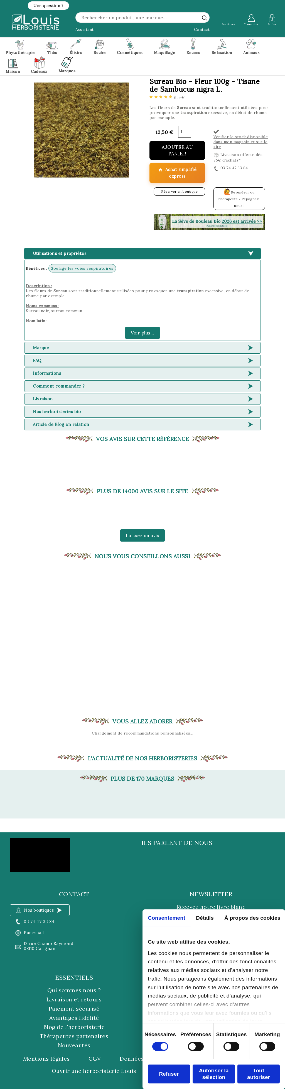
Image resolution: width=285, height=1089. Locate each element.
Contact (202, 29)
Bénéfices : (36, 268)
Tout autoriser (258, 1074)
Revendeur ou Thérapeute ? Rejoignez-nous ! (239, 198)
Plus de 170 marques (143, 778)
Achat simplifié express (177, 173)
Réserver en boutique (179, 191)
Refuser (169, 1074)
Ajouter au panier (177, 150)
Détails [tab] (205, 918)
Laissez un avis (142, 535)
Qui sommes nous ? (74, 990)
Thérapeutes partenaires (74, 1036)
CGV (95, 1058)
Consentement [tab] (166, 918)
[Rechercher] (142, 17)
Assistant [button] (84, 29)
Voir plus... (142, 333)
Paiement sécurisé (74, 1008)
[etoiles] (167, 97)
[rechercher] (205, 18)
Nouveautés (74, 1045)
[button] (48, 5)
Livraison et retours (74, 999)
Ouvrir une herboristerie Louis (94, 1070)
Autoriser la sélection (214, 1074)
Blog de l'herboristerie (74, 1026)
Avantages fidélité (74, 1017)
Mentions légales (46, 1058)
